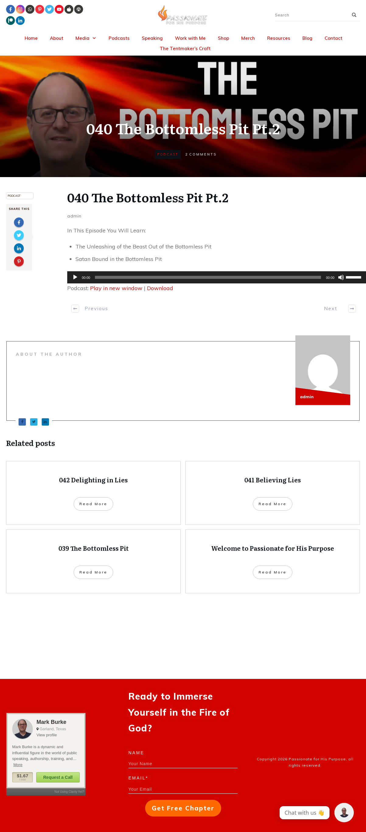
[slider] (208, 277)
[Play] (75, 277)
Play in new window (116, 288)
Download (160, 288)
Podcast (167, 154)
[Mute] (341, 277)
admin (74, 216)
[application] (213, 277)
